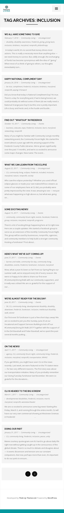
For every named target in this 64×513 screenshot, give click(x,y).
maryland (24, 45)
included (42, 172)
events (38, 217)
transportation (35, 357)
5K (7, 306)
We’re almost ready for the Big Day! (25, 298)
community (10, 217)
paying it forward (19, 90)
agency (9, 354)
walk (6, 313)
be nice (9, 86)
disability (9, 42)
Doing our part (13, 429)
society (30, 175)
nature (15, 175)
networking (9, 131)
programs (39, 220)
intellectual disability (47, 309)
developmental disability (37, 306)
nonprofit (33, 45)
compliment (17, 86)
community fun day (29, 261)
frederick (35, 42)
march (46, 398)
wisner (11, 313)
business (9, 128)
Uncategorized (44, 38)
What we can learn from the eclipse (26, 165)
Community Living (28, 38)
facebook (45, 217)
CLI (7, 172)
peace (42, 436)
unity (48, 436)
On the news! (12, 346)
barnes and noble (13, 261)
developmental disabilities (16, 398)
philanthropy (42, 45)
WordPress (52, 498)
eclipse (27, 172)
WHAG (44, 357)
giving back (49, 42)
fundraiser (32, 265)
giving (42, 42)
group (7, 220)
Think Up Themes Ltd (27, 498)
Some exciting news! (16, 209)
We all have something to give (22, 34)
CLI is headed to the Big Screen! (23, 391)
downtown (9, 309)
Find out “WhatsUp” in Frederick (23, 120)
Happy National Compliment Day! (23, 79)
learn (44, 128)
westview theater (28, 402)
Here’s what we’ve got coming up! (24, 254)
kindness (16, 45)
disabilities (9, 265)
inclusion (8, 45)
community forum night (25, 217)
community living (16, 172)
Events (41, 123)
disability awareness (22, 42)
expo (23, 128)
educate (17, 128)
